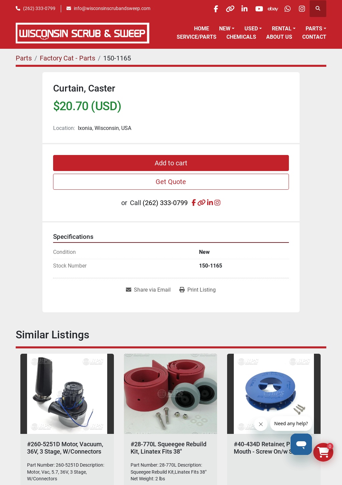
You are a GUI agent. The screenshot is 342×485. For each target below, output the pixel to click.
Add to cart (171, 163)
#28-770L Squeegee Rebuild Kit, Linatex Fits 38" (168, 448)
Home (201, 28)
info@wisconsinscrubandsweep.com (112, 8)
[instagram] (300, 8)
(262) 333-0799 (39, 8)
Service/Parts (196, 37)
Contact (314, 37)
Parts (314, 28)
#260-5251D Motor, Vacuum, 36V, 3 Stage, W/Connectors (65, 448)
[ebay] (266, 8)
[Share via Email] (148, 290)
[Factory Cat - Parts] (67, 58)
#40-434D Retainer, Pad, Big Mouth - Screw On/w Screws (271, 448)
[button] (226, 29)
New (224, 28)
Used (251, 28)
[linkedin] (232, 8)
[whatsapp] (283, 8)
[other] (215, 8)
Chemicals (241, 37)
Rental (282, 28)
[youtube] (249, 8)
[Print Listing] (197, 290)
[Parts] (24, 58)
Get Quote (171, 182)
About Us (279, 37)
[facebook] (198, 8)
